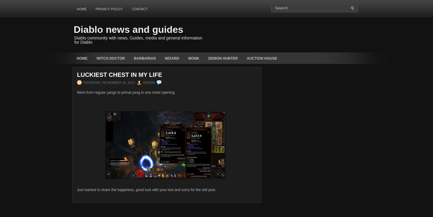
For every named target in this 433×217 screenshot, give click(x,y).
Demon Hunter (223, 58)
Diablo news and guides (128, 29)
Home (82, 9)
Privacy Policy (109, 9)
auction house (262, 58)
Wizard (172, 58)
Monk (193, 58)
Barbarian (145, 58)
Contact (140, 9)
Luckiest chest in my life (119, 75)
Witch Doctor (111, 58)
